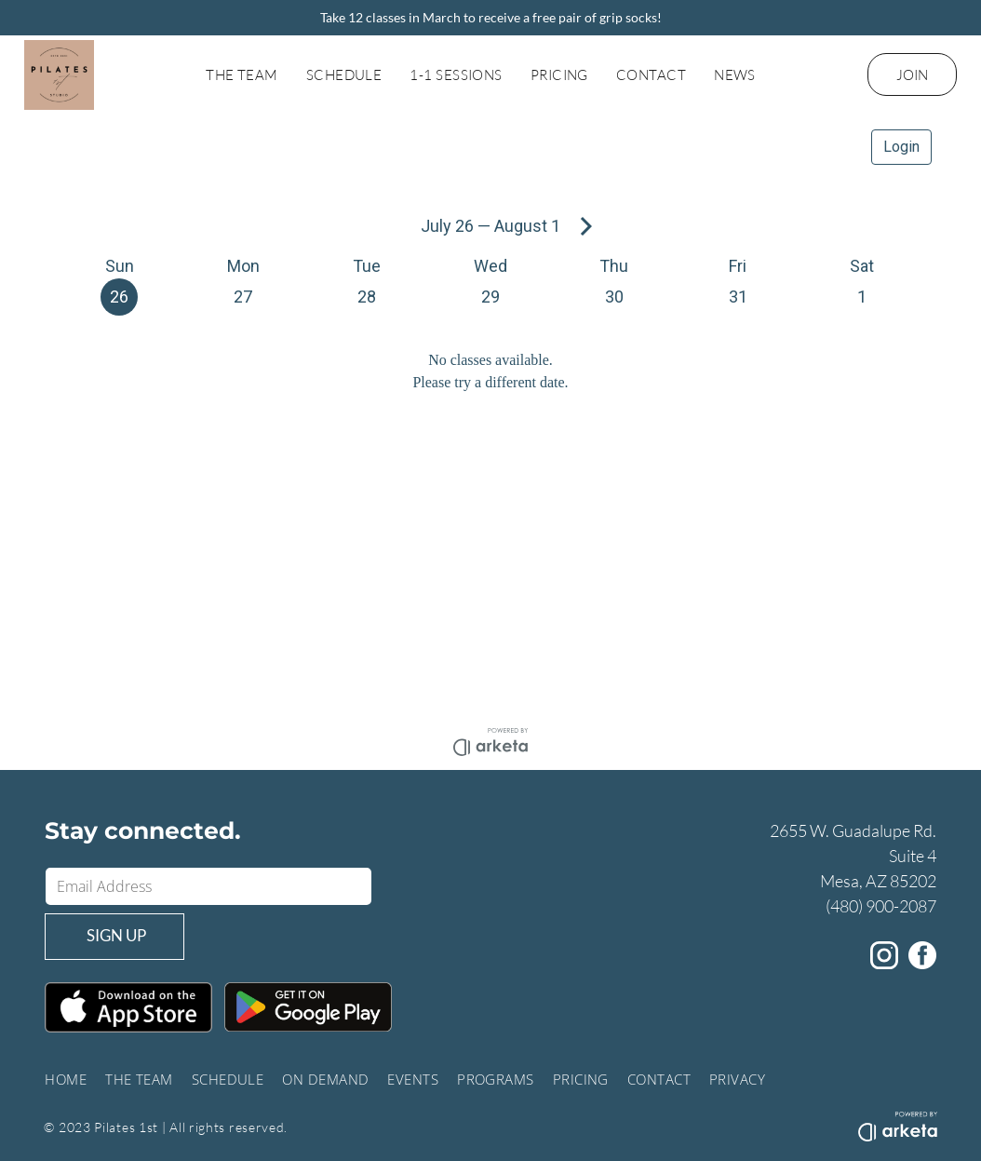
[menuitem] (242, 75)
